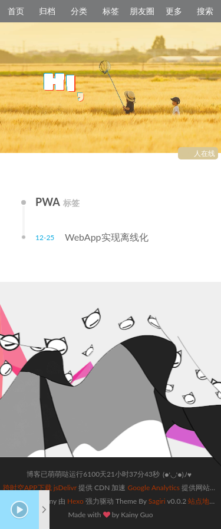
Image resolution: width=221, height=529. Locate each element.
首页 (16, 11)
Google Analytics (154, 487)
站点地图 (202, 501)
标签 (111, 11)
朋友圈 (142, 11)
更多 (174, 11)
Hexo (75, 501)
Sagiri (157, 501)
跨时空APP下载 (27, 487)
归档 (47, 11)
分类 (79, 11)
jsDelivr (65, 487)
